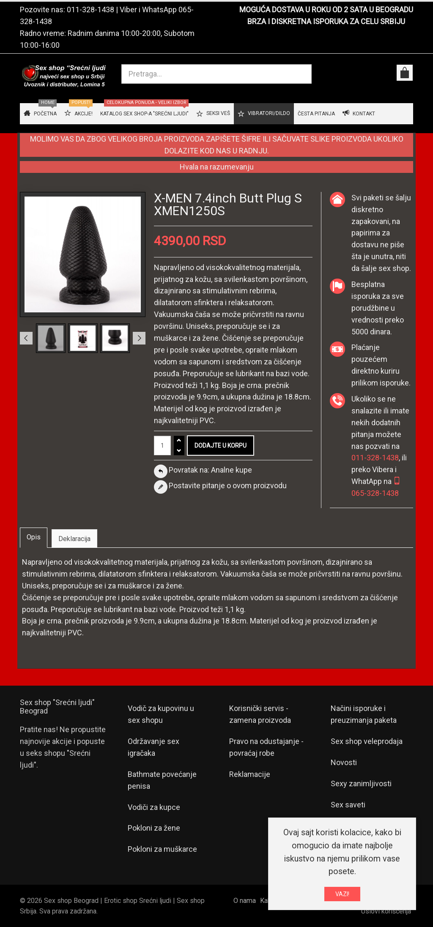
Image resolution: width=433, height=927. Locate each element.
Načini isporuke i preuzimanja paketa (364, 714)
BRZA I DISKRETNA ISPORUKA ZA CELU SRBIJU (326, 21)
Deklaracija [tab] (74, 539)
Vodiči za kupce (154, 807)
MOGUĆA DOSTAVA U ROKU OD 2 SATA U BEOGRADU (326, 9)
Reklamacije (249, 774)
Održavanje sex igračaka (153, 747)
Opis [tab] (34, 537)
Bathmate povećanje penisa (162, 780)
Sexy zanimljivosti (361, 783)
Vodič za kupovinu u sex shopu (161, 714)
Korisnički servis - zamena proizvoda (260, 714)
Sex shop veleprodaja (367, 741)
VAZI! (342, 894)
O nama (244, 901)
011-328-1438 (90, 9)
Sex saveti (348, 804)
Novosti (344, 762)
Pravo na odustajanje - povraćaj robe (266, 747)
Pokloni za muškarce (162, 849)
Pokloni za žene (154, 827)
